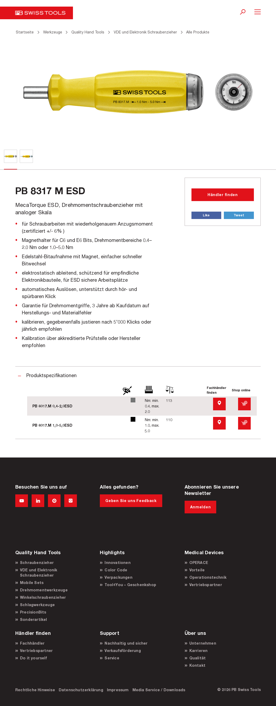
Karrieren (198, 650)
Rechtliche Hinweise (35, 690)
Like (206, 215)
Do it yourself (33, 658)
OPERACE (198, 562)
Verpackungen (118, 577)
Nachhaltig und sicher (126, 643)
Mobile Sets (31, 582)
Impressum (118, 690)
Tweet (239, 215)
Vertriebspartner (205, 584)
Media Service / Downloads (158, 690)
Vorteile (197, 570)
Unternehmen (202, 643)
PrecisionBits (33, 612)
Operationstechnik (207, 577)
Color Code (116, 570)
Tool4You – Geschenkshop (130, 584)
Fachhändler (32, 643)
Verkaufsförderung (123, 650)
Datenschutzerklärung (81, 690)
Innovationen (117, 562)
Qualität (197, 658)
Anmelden (200, 507)
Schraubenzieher (37, 562)
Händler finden (223, 194)
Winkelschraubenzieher (43, 597)
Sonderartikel (33, 619)
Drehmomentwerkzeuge (44, 590)
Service (112, 658)
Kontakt (197, 665)
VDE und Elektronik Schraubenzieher (38, 572)
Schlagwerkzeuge (37, 604)
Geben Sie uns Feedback (130, 500)
